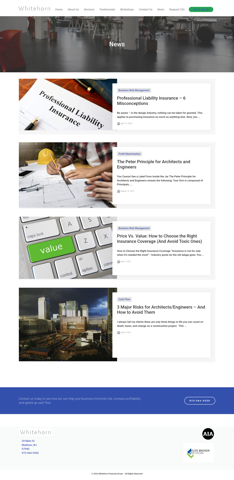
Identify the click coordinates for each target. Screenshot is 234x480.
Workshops (127, 9)
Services (89, 9)
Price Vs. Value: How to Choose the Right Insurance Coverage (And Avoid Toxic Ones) (159, 238)
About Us (73, 9)
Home (59, 9)
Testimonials (107, 9)
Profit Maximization (129, 153)
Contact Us (145, 9)
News (160, 9)
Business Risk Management (134, 90)
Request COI (177, 9)
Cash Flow (124, 299)
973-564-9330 (30, 452)
